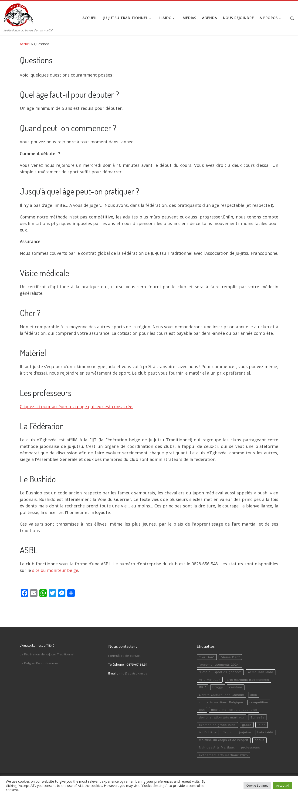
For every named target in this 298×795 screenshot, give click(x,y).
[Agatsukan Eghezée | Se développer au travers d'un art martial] (18, 14)
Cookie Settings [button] (257, 785)
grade (246, 725)
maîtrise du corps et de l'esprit (223, 740)
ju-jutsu (245, 732)
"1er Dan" (206, 657)
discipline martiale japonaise (234, 709)
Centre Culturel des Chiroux (221, 695)
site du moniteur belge (55, 570)
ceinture (235, 687)
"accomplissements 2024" (219, 664)
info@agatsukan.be (133, 673)
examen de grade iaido (217, 725)
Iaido (262, 725)
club (253, 695)
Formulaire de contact (124, 656)
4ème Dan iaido (260, 672)
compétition (258, 702)
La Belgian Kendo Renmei (39, 663)
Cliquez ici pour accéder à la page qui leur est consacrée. (76, 406)
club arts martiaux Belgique (221, 702)
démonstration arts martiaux (221, 717)
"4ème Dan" (230, 657)
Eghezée (257, 717)
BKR (202, 687)
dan (202, 709)
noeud (259, 740)
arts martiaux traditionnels (248, 679)
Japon (228, 732)
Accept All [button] (282, 785)
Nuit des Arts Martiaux (217, 747)
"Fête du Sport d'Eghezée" (220, 672)
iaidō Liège (208, 732)
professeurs (250, 747)
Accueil (25, 44)
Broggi (217, 687)
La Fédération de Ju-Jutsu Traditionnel (47, 654)
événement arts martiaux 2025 (223, 755)
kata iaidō (265, 732)
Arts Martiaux (209, 679)
